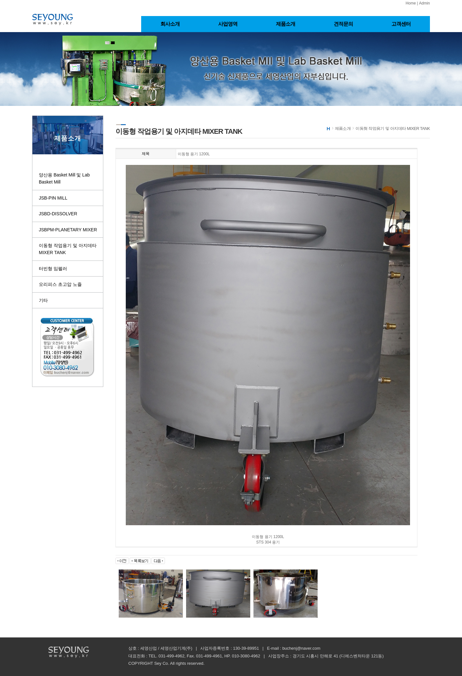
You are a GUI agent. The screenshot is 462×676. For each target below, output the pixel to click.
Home (411, 3)
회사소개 (170, 24)
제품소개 (285, 24)
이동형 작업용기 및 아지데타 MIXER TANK (68, 249)
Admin (424, 3)
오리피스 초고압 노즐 (60, 284)
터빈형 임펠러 (53, 268)
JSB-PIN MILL (53, 198)
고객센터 (401, 24)
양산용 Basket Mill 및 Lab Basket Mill (64, 178)
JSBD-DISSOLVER (58, 213)
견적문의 (343, 24)
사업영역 (228, 24)
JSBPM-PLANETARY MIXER (68, 229)
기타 (43, 300)
